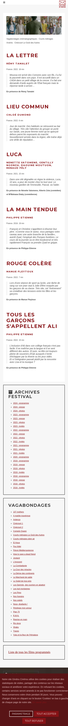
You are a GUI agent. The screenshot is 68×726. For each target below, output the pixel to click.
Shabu (16, 627)
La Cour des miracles (22, 569)
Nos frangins (18, 596)
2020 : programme (21, 457)
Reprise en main (20, 619)
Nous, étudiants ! (20, 604)
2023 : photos (19, 422)
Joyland (16, 558)
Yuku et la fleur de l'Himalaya (25, 635)
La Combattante (20, 566)
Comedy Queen (20, 531)
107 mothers (18, 512)
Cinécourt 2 (18, 527)
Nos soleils (17, 600)
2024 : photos (19, 411)
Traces (16, 631)
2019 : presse (19, 465)
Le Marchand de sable (22, 577)
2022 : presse (19, 434)
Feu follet (17, 546)
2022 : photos (19, 438)
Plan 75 (16, 612)
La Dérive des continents (23, 573)
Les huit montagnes (21, 589)
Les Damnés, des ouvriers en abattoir (29, 585)
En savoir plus (39, 702)
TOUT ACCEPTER (46, 713)
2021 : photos (19, 449)
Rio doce (17, 623)
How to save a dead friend (24, 554)
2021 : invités (19, 453)
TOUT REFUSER (34, 720)
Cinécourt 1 (18, 523)
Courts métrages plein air (24, 539)
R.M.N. (16, 616)
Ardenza (16, 519)
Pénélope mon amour (22, 608)
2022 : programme (21, 430)
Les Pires (17, 592)
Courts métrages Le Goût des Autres (28, 535)
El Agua (16, 543)
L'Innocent (17, 562)
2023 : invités (19, 426)
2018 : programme (21, 476)
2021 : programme (21, 445)
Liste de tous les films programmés (29, 652)
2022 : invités (19, 441)
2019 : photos (19, 468)
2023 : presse (19, 418)
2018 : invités (19, 488)
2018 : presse (19, 480)
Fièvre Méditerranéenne (23, 550)
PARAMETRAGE (21, 713)
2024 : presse (19, 407)
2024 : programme (21, 403)
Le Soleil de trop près (22, 581)
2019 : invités (19, 472)
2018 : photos (19, 484)
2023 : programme (21, 415)
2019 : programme (21, 461)
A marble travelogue (21, 516)
